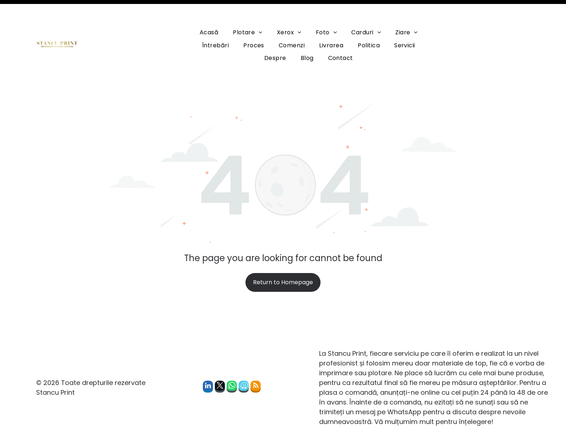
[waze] (244, 369)
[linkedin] (208, 369)
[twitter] (220, 369)
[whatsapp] (232, 369)
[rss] (256, 369)
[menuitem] (209, 14)
